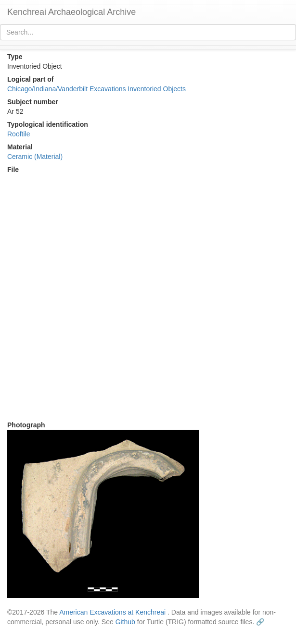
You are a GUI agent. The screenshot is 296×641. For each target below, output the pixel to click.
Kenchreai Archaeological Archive (71, 12)
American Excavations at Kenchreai (112, 612)
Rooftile (18, 134)
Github (125, 622)
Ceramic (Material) (35, 156)
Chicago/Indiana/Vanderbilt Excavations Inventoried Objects (96, 89)
